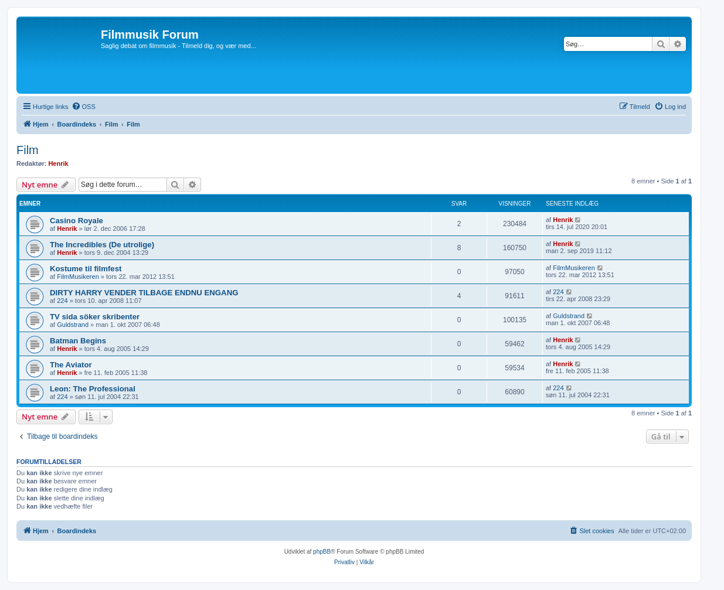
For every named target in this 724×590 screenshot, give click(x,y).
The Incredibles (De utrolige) (102, 244)
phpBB (322, 551)
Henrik (58, 163)
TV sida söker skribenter (95, 316)
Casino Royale (76, 220)
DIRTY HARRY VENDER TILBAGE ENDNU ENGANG (144, 292)
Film (27, 150)
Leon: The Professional (92, 388)
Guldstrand (73, 324)
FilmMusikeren (78, 276)
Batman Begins (78, 340)
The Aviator (71, 364)
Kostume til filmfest (85, 268)
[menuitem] (84, 107)
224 (62, 300)
